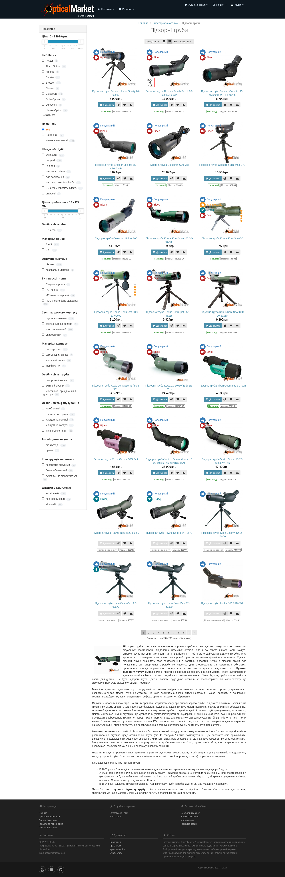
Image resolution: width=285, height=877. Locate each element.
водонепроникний (58, 318)
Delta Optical (54, 99)
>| (194, 632)
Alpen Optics (54, 66)
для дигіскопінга (56, 171)
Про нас (43, 813)
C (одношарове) (56, 284)
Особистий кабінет (190, 813)
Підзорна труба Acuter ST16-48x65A (222, 603)
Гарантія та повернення (51, 824)
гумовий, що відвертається (59, 477)
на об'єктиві (53, 408)
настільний (54, 493)
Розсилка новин (189, 824)
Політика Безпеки (48, 827)
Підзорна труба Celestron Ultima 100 (116, 238)
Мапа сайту (115, 816)
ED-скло (52, 230)
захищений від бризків (60, 323)
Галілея (51, 166)
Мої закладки (187, 820)
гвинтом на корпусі (58, 414)
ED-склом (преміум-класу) (62, 188)
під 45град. (54, 445)
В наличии (53, 135)
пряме (50, 450)
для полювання (56, 177)
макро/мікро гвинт (57, 430)
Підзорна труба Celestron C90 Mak (169, 164)
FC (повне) (53, 289)
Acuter (50, 60)
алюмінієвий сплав (57, 354)
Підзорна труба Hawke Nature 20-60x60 (116, 532)
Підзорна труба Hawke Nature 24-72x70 (169, 532)
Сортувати (153, 41)
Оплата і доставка (48, 820)
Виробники (115, 842)
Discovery (52, 104)
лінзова (52, 264)
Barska (51, 77)
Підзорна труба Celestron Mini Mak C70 (222, 164)
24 (183, 41)
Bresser (51, 82)
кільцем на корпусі (58, 425)
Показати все (50, 115)
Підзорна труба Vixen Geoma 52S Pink (116, 459)
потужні (52, 160)
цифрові (51, 193)
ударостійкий (54, 334)
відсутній (52, 504)
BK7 (49, 250)
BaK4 (50, 244)
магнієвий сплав (56, 360)
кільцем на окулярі (58, 419)
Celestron (52, 93)
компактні (53, 155)
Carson (50, 88)
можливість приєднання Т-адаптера (59, 393)
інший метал (54, 365)
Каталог (126, 9)
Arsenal (50, 71)
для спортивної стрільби (61, 182)
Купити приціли (117, 849)
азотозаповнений (57, 329)
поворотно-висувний (59, 464)
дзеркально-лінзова (58, 269)
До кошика (106, 105)
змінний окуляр (56, 385)
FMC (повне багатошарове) (60, 302)
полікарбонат (55, 349)
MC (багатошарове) (58, 295)
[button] (196, 5)
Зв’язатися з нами (119, 813)
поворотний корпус (58, 380)
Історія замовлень (190, 816)
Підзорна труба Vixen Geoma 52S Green (222, 385)
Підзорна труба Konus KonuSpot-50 (222, 238)
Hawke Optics (55, 110)
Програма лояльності (50, 816)
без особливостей (57, 470)
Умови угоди (116, 853)
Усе (46, 129)
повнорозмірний (56, 498)
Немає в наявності (58, 140)
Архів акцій (115, 845)
